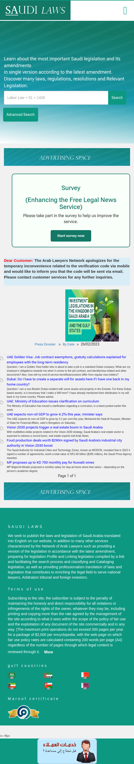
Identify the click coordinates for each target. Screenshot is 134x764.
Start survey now (70, 236)
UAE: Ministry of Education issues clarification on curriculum (53, 401)
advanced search (21, 114)
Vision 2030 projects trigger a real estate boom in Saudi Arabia (55, 427)
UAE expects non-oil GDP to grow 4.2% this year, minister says (54, 414)
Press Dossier (45, 344)
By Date (68, 344)
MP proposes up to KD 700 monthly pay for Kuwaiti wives (50, 462)
